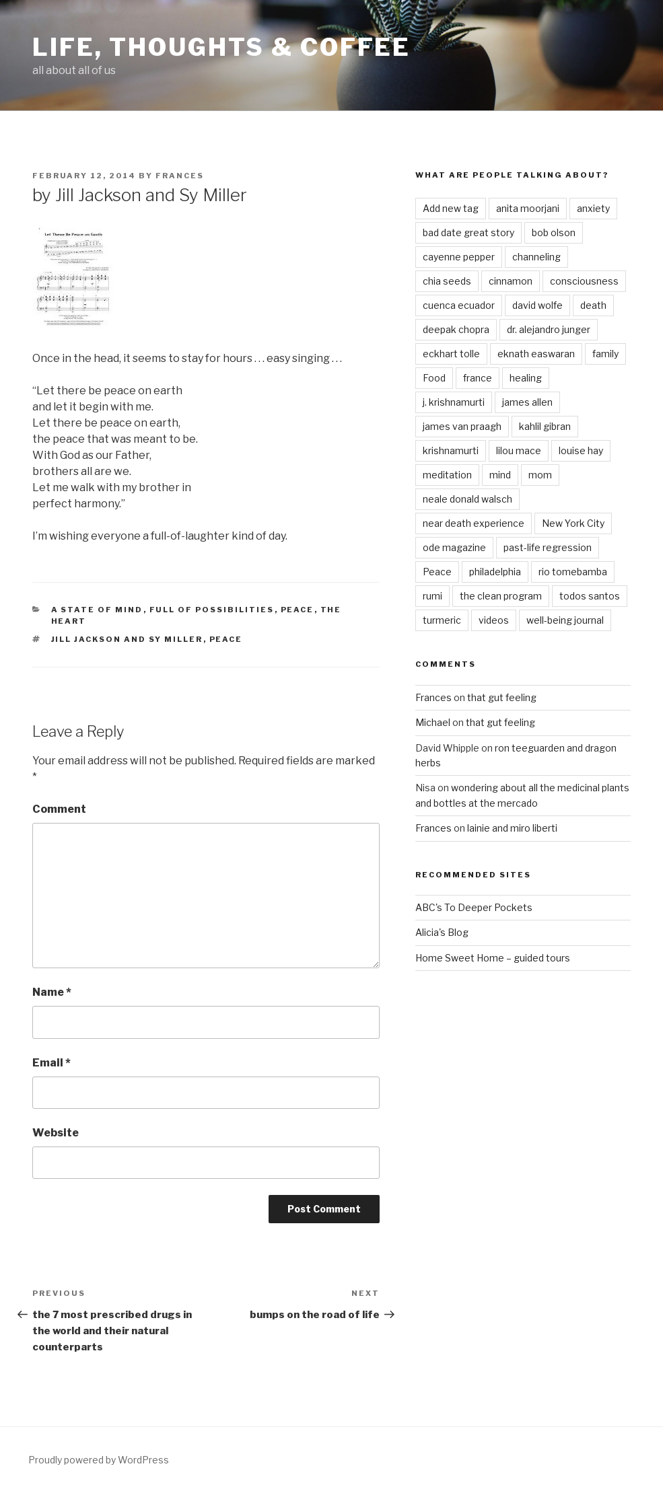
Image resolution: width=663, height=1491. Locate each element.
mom (540, 474)
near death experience (473, 523)
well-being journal (565, 620)
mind (500, 474)
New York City (573, 523)
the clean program (501, 596)
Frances (179, 175)
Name (51, 992)
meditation (447, 474)
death (593, 305)
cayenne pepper (459, 256)
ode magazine (454, 547)
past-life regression (547, 547)
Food (434, 378)
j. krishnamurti (454, 402)
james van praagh (462, 426)
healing (526, 378)
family (605, 353)
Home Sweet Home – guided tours (492, 957)
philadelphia (495, 571)
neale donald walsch (467, 499)
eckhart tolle (451, 353)
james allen (527, 402)
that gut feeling (501, 697)
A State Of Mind (97, 609)
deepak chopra (456, 329)
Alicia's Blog (441, 932)
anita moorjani (527, 208)
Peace (297, 609)
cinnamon (510, 281)
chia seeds (447, 281)
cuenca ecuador (459, 305)
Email (51, 1062)
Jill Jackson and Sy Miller (127, 639)
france (477, 378)
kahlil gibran (545, 426)
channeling (536, 256)
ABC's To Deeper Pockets (473, 907)
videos (494, 620)
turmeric (442, 620)
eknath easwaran (536, 353)
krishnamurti (451, 450)
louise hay (581, 450)
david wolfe (537, 305)
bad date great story (468, 232)
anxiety (593, 208)
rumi (432, 596)
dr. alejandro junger (548, 329)
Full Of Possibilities (212, 609)
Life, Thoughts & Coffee (221, 47)
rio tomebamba (572, 571)
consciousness (584, 281)
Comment (59, 809)
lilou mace (518, 450)
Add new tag (451, 208)
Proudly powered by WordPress (98, 1459)
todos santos (589, 596)
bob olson (553, 232)
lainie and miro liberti (512, 828)
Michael (432, 722)
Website (55, 1132)
